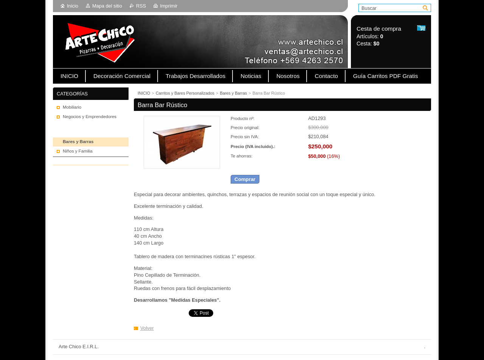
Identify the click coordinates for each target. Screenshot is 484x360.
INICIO (144, 93)
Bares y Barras (233, 93)
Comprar (245, 179)
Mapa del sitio (107, 6)
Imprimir (168, 6)
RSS (141, 6)
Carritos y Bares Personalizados (185, 93)
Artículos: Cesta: (379, 36)
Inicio (72, 6)
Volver (147, 328)
